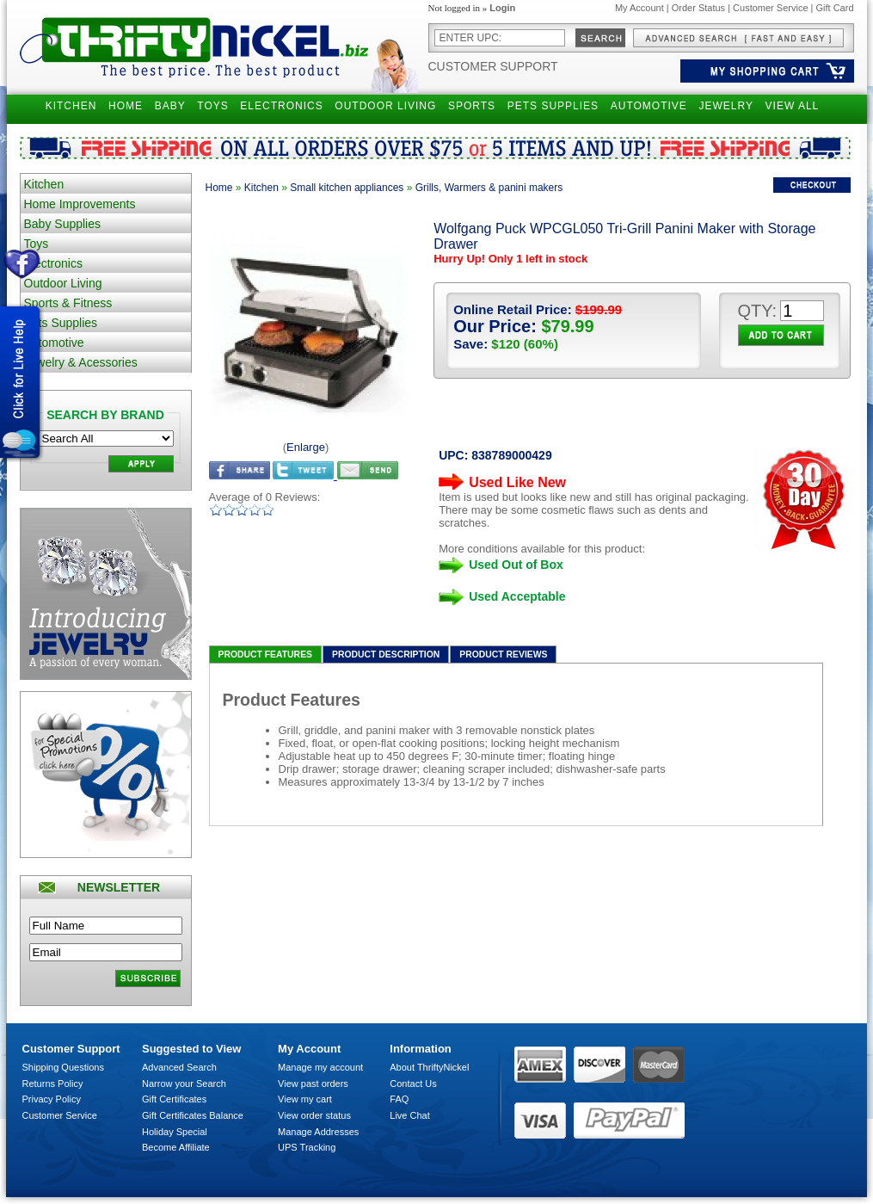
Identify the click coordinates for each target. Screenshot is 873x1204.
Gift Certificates (174, 1099)
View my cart (305, 1099)
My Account (639, 8)
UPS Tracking (306, 1147)
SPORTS (471, 106)
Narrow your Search (184, 1083)
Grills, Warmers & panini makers (489, 188)
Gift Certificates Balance (192, 1115)
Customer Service (770, 8)
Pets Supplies (61, 323)
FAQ (399, 1099)
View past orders (313, 1083)
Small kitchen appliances (346, 188)
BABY (170, 106)
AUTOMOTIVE (649, 106)
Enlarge (305, 447)
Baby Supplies (62, 224)
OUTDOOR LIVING (385, 106)
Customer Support (493, 66)
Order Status (698, 8)
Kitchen (44, 184)
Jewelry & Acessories (81, 362)
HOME (125, 106)
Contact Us (413, 1083)
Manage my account (320, 1067)
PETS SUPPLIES (553, 106)
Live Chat (409, 1115)
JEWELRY (725, 106)
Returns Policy (52, 1083)
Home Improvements (80, 204)
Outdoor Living (63, 283)
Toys (36, 243)
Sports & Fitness (68, 303)
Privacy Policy (51, 1099)
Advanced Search (179, 1067)
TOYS (212, 106)
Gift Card (834, 8)
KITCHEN (71, 106)
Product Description (386, 654)
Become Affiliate (176, 1147)
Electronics (53, 263)
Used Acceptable (517, 596)
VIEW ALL (792, 106)
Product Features (265, 654)
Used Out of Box (516, 564)
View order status (314, 1115)
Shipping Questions (63, 1067)
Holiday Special (174, 1132)
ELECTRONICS (281, 106)
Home (219, 188)
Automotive (54, 342)
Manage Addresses (318, 1132)
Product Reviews (503, 654)
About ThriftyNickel (429, 1067)
